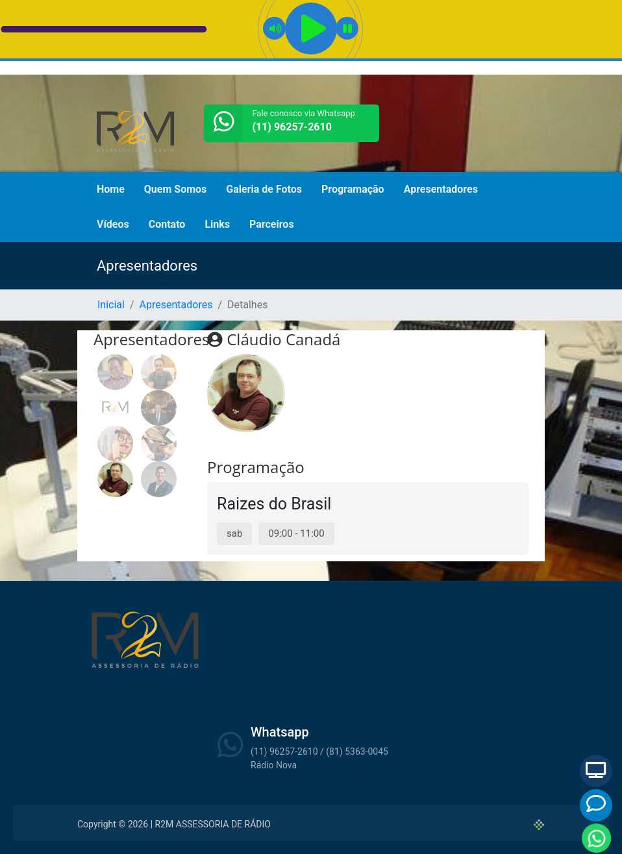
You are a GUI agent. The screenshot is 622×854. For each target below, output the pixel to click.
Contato (167, 224)
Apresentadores (441, 189)
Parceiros (271, 224)
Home (111, 189)
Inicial (111, 305)
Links (217, 224)
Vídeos (113, 224)
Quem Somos (175, 189)
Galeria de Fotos (264, 189)
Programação (352, 189)
